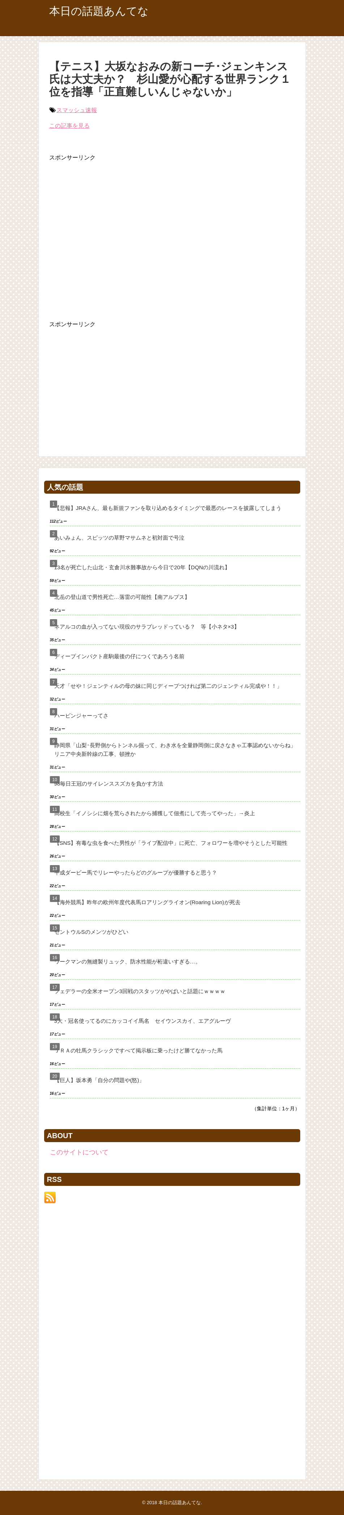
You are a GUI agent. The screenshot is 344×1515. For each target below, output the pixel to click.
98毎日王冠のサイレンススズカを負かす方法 (108, 783)
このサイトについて (79, 1152)
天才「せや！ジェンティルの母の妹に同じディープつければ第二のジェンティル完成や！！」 (168, 686)
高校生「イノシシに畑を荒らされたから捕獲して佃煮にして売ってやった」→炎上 (154, 813)
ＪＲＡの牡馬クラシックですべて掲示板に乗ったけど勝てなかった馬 (138, 1050)
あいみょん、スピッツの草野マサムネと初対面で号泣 (119, 538)
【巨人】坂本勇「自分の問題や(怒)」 (99, 1080)
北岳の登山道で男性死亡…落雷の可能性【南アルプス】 (122, 597)
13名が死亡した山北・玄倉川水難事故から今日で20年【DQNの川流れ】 (142, 567)
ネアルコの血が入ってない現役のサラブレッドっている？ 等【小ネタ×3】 (146, 627)
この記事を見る (69, 126)
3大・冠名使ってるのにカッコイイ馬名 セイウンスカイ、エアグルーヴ (142, 1021)
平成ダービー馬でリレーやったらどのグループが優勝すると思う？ (135, 872)
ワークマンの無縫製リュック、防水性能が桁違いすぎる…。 (127, 961)
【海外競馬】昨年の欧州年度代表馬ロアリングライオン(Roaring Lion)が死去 (147, 902)
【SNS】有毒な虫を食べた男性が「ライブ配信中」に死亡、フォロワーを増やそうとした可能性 (171, 843)
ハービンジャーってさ (81, 715)
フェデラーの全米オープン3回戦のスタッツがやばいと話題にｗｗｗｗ (139, 991)
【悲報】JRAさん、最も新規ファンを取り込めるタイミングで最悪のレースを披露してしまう (167, 508)
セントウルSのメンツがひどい (91, 932)
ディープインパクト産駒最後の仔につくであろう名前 (119, 656)
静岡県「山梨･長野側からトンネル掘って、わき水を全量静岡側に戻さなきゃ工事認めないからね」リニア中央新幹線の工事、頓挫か (175, 749)
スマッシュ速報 (76, 110)
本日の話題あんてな (99, 11)
